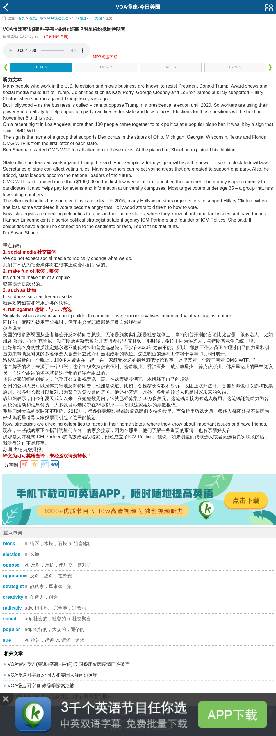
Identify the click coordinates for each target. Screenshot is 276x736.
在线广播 (36, 18)
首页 (21, 18)
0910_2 (171, 67)
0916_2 (106, 67)
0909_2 (235, 67)
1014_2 (41, 67)
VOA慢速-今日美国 (87, 18)
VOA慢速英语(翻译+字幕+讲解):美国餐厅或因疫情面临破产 (69, 664)
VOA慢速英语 (57, 18)
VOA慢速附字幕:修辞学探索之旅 (41, 685)
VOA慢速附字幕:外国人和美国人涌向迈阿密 (53, 674)
